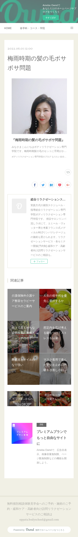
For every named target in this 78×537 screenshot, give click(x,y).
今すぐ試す (51, 18)
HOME (8, 28)
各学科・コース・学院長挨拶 (32, 28)
